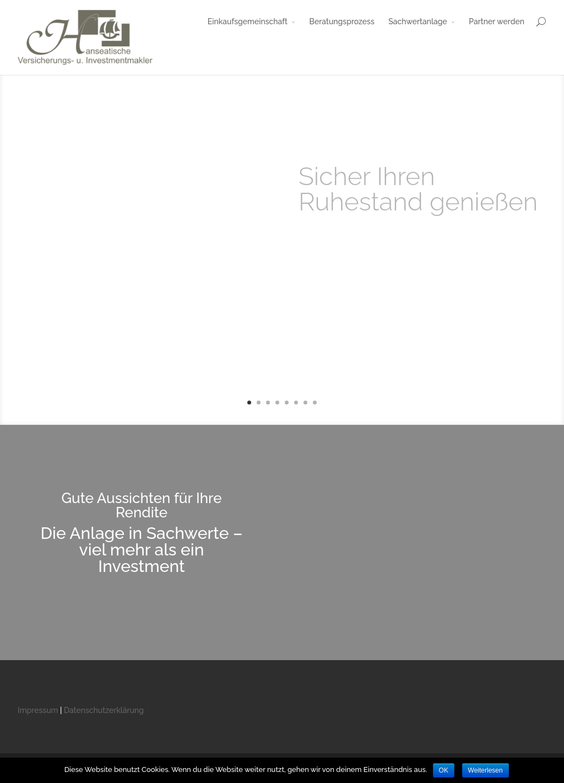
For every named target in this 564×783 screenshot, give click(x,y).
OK (443, 770)
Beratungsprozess (342, 21)
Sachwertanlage (417, 21)
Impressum (38, 710)
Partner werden (496, 21)
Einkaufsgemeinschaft (248, 21)
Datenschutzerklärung (104, 710)
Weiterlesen (485, 770)
